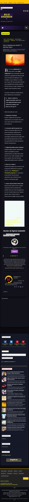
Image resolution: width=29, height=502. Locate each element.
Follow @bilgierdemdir (6, 455)
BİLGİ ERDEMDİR (6, 15)
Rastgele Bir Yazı (14, 459)
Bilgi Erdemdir (13, 255)
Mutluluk (15, 473)
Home (5, 39)
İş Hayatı (20, 471)
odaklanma (13, 40)
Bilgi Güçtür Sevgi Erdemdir (9, 361)
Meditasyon (15, 170)
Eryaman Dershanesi (5, 498)
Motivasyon (3, 473)
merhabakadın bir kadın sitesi (6, 483)
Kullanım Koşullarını (20, 490)
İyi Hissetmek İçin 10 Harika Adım (14, 402)
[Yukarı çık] (14, 487)
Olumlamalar (9, 473)
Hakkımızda (10, 2)
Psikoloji (15, 471)
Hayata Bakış (10, 471)
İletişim (15, 2)
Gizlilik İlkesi (3, 5)
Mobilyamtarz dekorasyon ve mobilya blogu (9, 484)
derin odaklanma (10, 39)
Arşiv (1, 2)
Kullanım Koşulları (20, 2)
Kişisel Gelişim (18, 39)
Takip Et (14, 251)
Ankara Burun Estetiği (12, 498)
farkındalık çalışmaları (10, 173)
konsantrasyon (7, 40)
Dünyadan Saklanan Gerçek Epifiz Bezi (16, 427)
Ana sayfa (5, 2)
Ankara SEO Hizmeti (20, 498)
